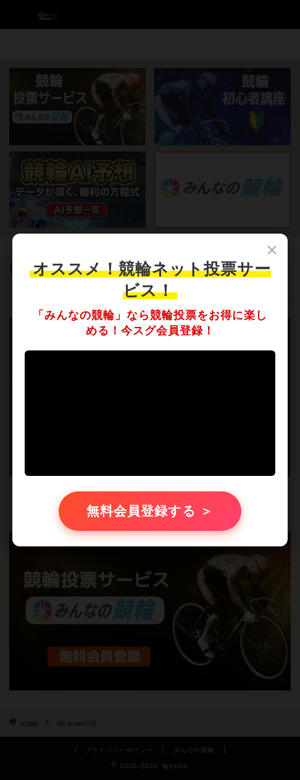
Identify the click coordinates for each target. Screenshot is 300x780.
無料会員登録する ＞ (150, 511)
